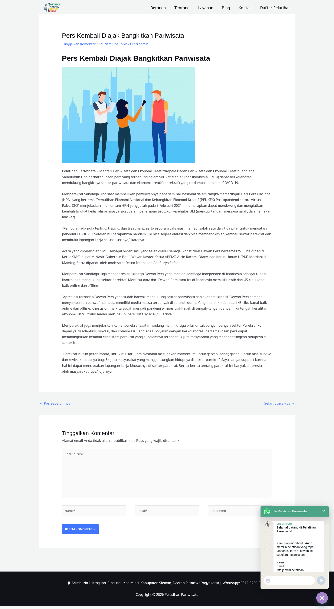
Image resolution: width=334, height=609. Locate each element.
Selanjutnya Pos (279, 403)
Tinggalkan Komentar (79, 44)
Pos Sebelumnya (55, 403)
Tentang (185, 7)
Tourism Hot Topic (115, 44)
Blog (228, 7)
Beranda (162, 7)
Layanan (208, 7)
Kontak (246, 7)
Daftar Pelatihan (276, 7)
